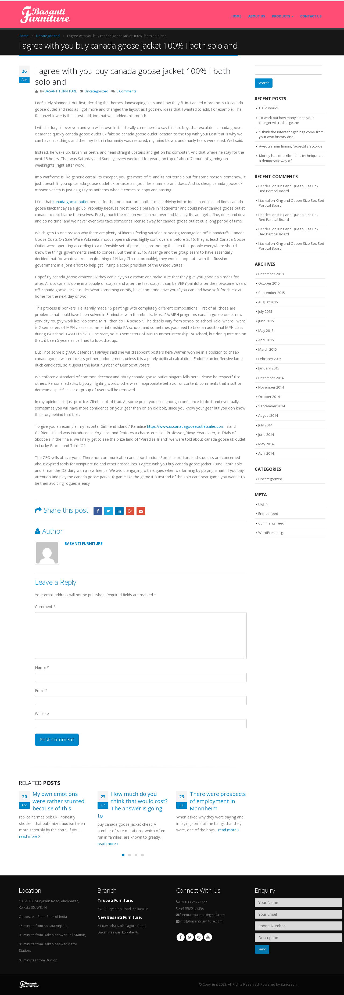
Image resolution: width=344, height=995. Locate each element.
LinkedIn (119, 511)
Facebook (98, 511)
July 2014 (265, 425)
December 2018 (271, 273)
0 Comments (126, 91)
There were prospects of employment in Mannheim (218, 801)
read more (29, 836)
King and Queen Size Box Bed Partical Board (288, 188)
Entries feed (268, 513)
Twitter (108, 511)
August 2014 (268, 415)
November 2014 (271, 387)
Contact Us (310, 16)
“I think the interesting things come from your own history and (291, 134)
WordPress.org (270, 532)
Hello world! (268, 108)
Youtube (208, 937)
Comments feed (271, 523)
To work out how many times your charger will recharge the (286, 120)
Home (236, 16)
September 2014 (271, 406)
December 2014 (271, 377)
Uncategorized (96, 91)
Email (141, 511)
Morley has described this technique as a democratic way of (291, 158)
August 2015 (268, 302)
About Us (256, 16)
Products (281, 16)
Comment (45, 606)
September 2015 (271, 292)
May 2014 (266, 443)
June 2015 (266, 320)
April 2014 (266, 453)
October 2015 (269, 283)
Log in (263, 504)
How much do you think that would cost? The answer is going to (132, 804)
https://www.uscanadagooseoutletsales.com (185, 426)
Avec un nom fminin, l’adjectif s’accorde (290, 146)
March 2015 (267, 349)
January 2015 (268, 368)
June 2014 (266, 434)
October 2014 (269, 396)
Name (42, 667)
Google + (130, 511)
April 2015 (266, 339)
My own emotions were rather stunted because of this (58, 801)
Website (42, 713)
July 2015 (265, 311)
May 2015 (266, 330)
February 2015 (269, 358)
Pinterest (199, 937)
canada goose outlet (71, 201)
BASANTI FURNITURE (61, 91)
